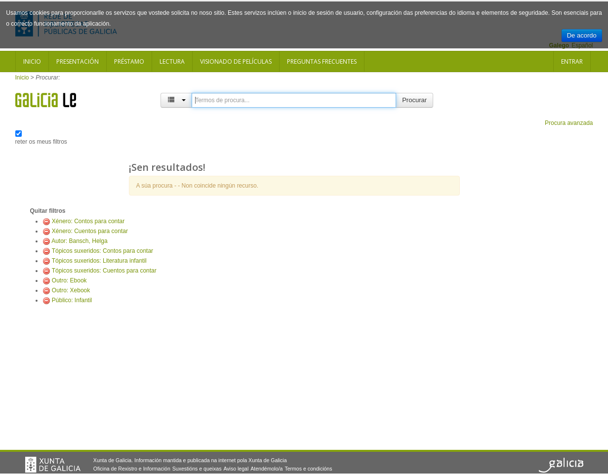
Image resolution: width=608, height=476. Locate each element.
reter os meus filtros (41, 141)
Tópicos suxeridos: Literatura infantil (99, 260)
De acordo (582, 35)
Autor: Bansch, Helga (79, 241)
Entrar (572, 61)
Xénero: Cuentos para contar (90, 231)
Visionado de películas (236, 61)
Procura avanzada (569, 122)
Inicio (32, 61)
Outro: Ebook (69, 280)
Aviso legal (235, 469)
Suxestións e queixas (197, 469)
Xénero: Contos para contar (88, 221)
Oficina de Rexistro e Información (131, 469)
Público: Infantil (72, 300)
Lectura (172, 61)
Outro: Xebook (71, 290)
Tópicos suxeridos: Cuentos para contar (104, 270)
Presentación (77, 61)
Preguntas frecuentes (322, 61)
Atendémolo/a (266, 469)
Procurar (414, 100)
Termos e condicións (308, 469)
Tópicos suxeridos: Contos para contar (102, 250)
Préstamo (129, 61)
